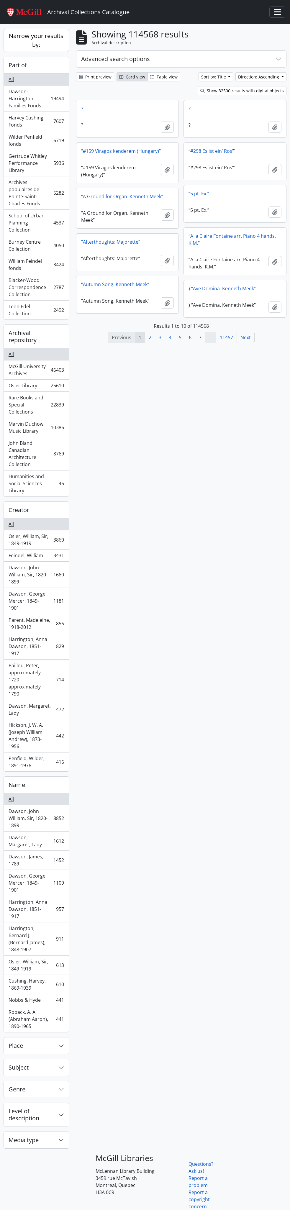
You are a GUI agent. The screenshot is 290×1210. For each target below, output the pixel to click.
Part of (18, 65)
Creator (19, 510)
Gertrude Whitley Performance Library (36, 163)
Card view (132, 77)
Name (17, 785)
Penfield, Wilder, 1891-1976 (36, 762)
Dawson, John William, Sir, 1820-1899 (36, 574)
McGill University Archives (36, 370)
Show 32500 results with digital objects (242, 91)
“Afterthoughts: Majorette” (110, 242)
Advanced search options (115, 59)
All (11, 79)
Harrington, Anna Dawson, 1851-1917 (36, 646)
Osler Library (36, 387)
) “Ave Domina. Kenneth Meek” (222, 288)
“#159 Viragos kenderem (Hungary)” (121, 151)
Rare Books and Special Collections (36, 404)
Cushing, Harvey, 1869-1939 (36, 984)
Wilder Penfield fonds (36, 140)
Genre (17, 1089)
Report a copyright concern (199, 1199)
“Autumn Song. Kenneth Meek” (115, 284)
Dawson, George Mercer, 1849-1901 (36, 601)
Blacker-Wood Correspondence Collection (36, 287)
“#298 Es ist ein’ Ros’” (212, 151)
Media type (24, 1140)
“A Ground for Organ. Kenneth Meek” (122, 196)
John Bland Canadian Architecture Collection (36, 454)
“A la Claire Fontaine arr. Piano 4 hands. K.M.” (232, 239)
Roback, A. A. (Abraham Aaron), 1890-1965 (36, 1019)
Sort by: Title (214, 77)
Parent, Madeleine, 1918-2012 (36, 623)
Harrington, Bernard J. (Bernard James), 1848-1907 (36, 939)
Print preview (95, 77)
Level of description (24, 1114)
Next (245, 337)
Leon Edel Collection (36, 310)
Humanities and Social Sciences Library (36, 483)
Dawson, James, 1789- (36, 860)
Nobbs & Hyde (36, 1001)
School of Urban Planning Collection (36, 222)
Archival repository (23, 336)
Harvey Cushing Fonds (36, 121)
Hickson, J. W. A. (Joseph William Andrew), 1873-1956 (36, 736)
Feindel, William (36, 557)
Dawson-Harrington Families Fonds (36, 98)
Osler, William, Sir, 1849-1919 (36, 540)
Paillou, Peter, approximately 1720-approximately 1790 (36, 679)
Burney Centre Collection (36, 245)
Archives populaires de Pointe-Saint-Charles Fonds (36, 193)
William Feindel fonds (36, 264)
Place (16, 1046)
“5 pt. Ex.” (199, 193)
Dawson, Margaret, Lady (36, 709)
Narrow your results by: (36, 40)
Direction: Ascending (259, 77)
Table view (164, 77)
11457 (226, 337)
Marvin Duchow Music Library (36, 427)
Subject (19, 1067)
